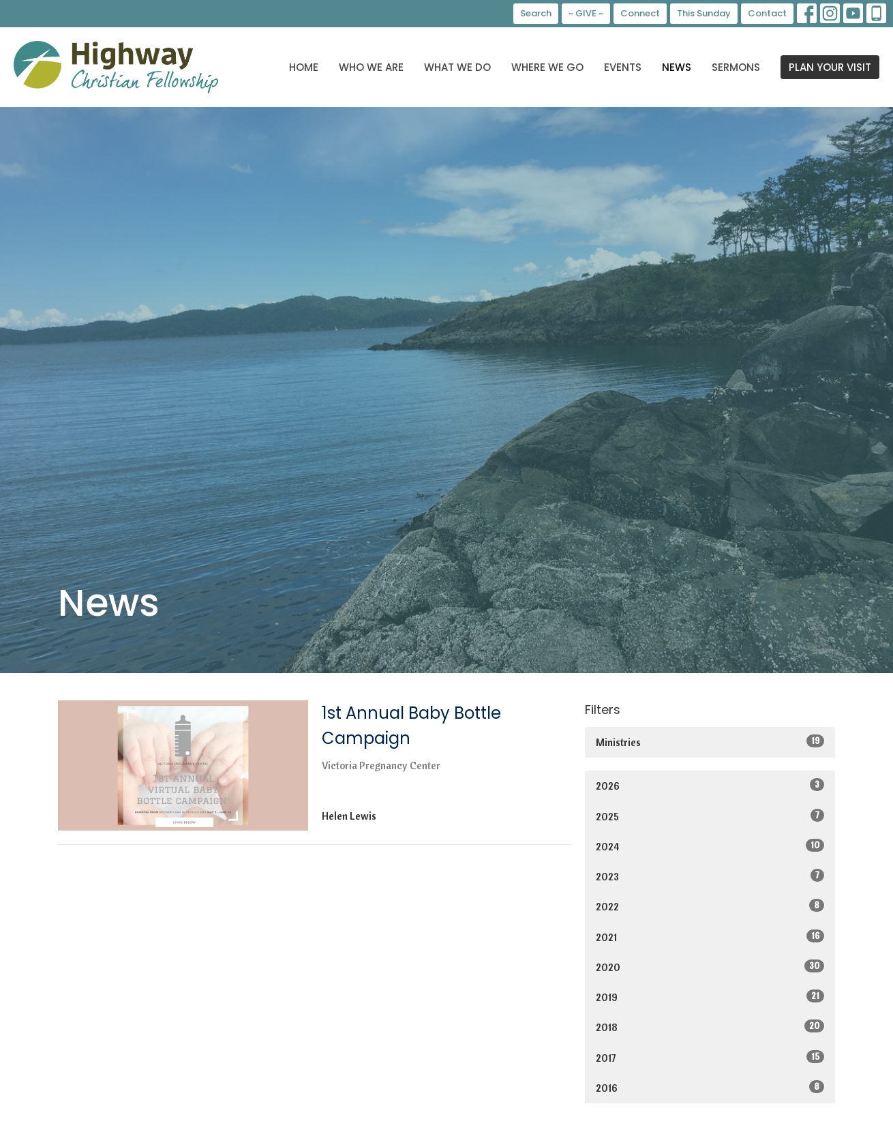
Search (535, 13)
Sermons (736, 67)
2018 (710, 1026)
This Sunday (704, 13)
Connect (640, 13)
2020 (710, 966)
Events (622, 67)
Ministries (710, 741)
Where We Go (547, 67)
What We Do (457, 67)
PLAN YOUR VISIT (830, 67)
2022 (710, 906)
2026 (710, 785)
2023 (710, 876)
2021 (710, 936)
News (676, 67)
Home (303, 67)
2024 (710, 846)
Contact (767, 13)
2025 (710, 816)
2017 (710, 1057)
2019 (710, 996)
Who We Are (371, 67)
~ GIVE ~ (586, 13)
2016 (710, 1087)
